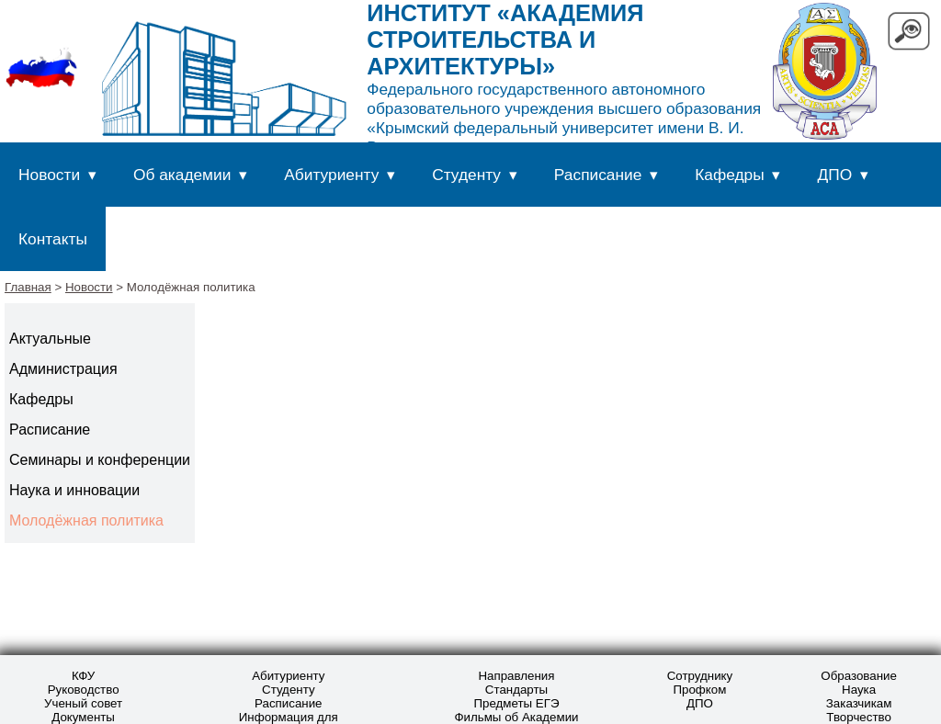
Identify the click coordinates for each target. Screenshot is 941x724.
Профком (699, 689)
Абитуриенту (331, 174)
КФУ (83, 676)
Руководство (83, 689)
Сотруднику (700, 676)
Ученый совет (83, 703)
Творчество (858, 717)
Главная (28, 287)
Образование (859, 676)
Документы (83, 717)
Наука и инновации (74, 490)
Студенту (466, 174)
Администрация (63, 369)
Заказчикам (859, 703)
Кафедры (729, 174)
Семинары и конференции (99, 460)
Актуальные (50, 338)
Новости (49, 174)
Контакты (52, 239)
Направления (516, 676)
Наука (859, 689)
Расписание (598, 174)
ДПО (835, 174)
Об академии (182, 174)
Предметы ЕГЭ (516, 703)
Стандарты (516, 689)
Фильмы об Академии (516, 717)
